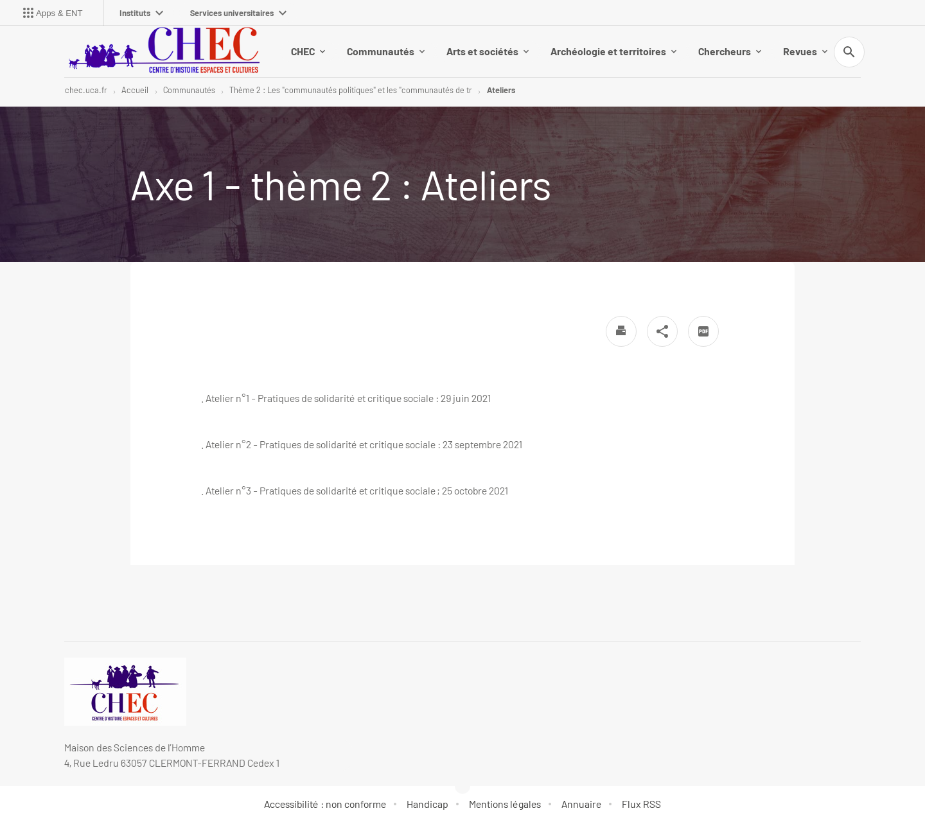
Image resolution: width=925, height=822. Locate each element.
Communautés (386, 51)
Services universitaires (238, 13)
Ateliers (501, 90)
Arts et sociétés (487, 51)
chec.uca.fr (86, 90)
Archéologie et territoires (613, 51)
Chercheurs (729, 51)
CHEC (308, 51)
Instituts (141, 13)
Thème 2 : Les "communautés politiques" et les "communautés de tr (350, 90)
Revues (805, 51)
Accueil (134, 90)
